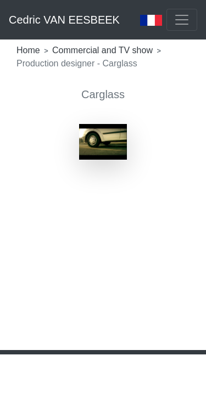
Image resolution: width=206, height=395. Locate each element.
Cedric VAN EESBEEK (64, 20)
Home (29, 50)
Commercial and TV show (103, 50)
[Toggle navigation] (181, 20)
